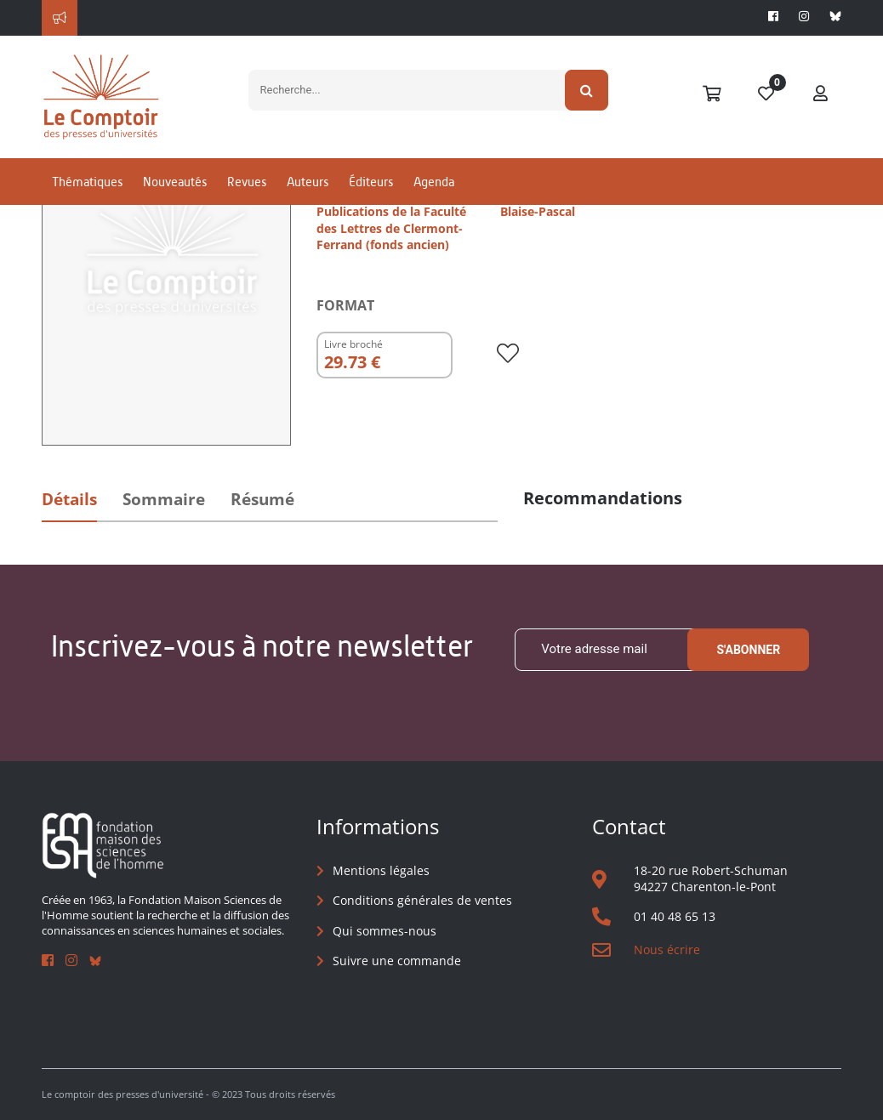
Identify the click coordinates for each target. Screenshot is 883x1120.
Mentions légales (381, 870)
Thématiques (87, 181)
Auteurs (307, 181)
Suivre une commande (397, 960)
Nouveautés (175, 181)
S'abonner (748, 650)
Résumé (262, 499)
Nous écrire (667, 949)
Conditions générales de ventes (422, 900)
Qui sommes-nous (384, 931)
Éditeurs (371, 181)
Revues (246, 181)
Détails (69, 499)
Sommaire (163, 499)
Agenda (433, 181)
